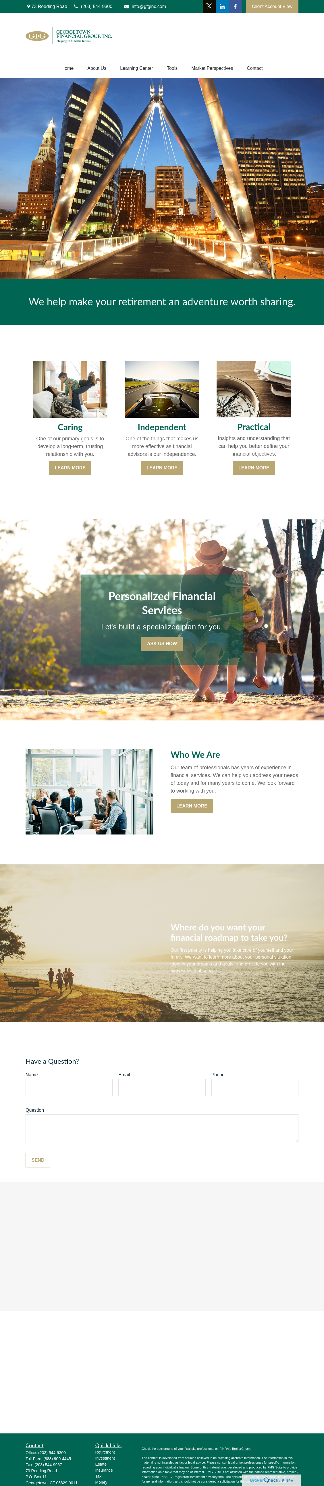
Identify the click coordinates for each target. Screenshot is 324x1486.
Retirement (105, 1452)
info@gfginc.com (145, 6)
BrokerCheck (241, 1448)
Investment (105, 1458)
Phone (218, 1074)
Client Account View (272, 6)
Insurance (104, 1470)
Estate (101, 1464)
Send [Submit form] (38, 1160)
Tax (98, 1476)
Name (32, 1074)
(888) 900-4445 (57, 1458)
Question (35, 1110)
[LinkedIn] (222, 6)
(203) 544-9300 (52, 1452)
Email (124, 1074)
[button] (68, 68)
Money (101, 1482)
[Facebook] (235, 6)
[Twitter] (209, 6)
